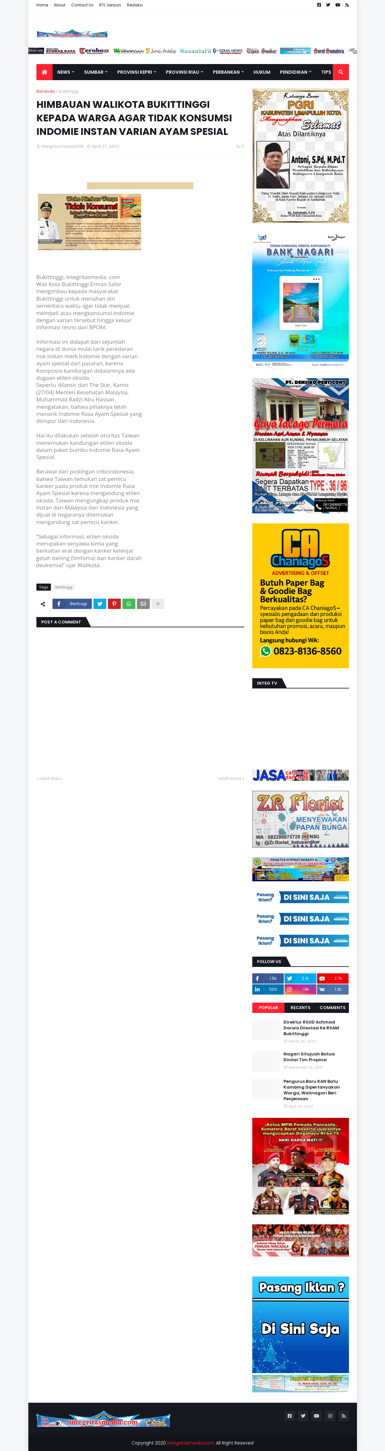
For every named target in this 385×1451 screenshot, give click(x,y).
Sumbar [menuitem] (93, 72)
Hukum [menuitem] (262, 72)
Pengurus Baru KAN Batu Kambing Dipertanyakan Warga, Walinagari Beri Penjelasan (312, 1090)
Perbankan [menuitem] (226, 72)
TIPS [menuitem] (326, 72)
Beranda (45, 91)
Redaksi (135, 5)
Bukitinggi (69, 91)
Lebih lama (229, 778)
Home (42, 5)
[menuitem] (44, 72)
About (59, 5)
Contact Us (82, 5)
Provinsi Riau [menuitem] (182, 72)
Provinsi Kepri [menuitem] (134, 72)
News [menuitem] (63, 72)
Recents (301, 1008)
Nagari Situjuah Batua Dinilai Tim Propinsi (309, 1057)
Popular (268, 1008)
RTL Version (110, 5)
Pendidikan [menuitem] (293, 72)
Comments (333, 1008)
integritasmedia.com (191, 1443)
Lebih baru (51, 778)
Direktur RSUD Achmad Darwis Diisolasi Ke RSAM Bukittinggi (311, 1028)
